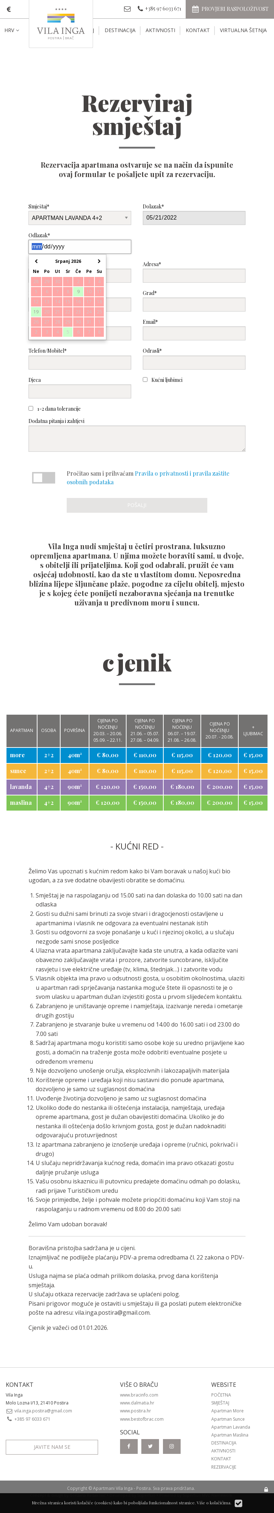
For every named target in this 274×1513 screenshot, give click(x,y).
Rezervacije (223, 1467)
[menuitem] (17, 30)
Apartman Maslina (229, 1435)
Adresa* (194, 272)
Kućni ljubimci (162, 379)
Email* (194, 329)
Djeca (79, 387)
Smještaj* (79, 214)
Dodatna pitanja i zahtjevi (136, 435)
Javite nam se (52, 1446)
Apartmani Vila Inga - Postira (122, 1488)
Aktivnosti (160, 30)
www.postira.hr (135, 1411)
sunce (18, 771)
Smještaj (220, 1403)
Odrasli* (194, 358)
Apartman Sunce (228, 1419)
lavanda (21, 786)
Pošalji (136, 505)
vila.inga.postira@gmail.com (112, 1312)
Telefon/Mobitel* (79, 358)
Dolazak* (194, 214)
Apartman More (227, 1411)
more (17, 755)
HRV (12, 30)
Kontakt (198, 30)
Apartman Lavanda (230, 1427)
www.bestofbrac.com (142, 1419)
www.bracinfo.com (139, 1395)
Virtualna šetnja (243, 30)
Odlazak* (79, 243)
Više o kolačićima (213, 1502)
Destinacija (120, 30)
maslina (21, 802)
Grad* (194, 301)
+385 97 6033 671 (28, 1419)
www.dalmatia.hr (137, 1403)
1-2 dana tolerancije (54, 408)
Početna (221, 1395)
